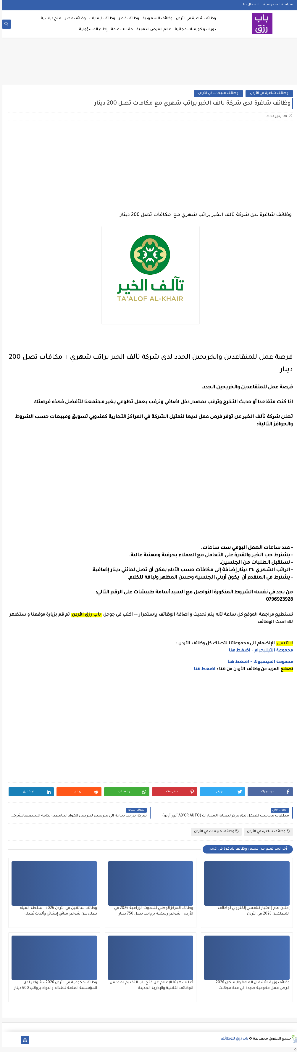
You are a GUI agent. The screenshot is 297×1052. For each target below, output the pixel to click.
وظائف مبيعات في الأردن (216, 93)
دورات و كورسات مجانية (193, 30)
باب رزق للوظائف (232, 1039)
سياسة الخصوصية (276, 5)
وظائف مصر (73, 19)
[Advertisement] (148, 63)
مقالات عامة (120, 30)
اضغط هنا (202, 669)
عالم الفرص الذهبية (151, 30)
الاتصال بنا (249, 5)
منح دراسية (49, 19)
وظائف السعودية (155, 19)
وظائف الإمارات (100, 19)
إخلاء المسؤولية (91, 30)
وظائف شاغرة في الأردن (194, 19)
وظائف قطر (127, 19)
